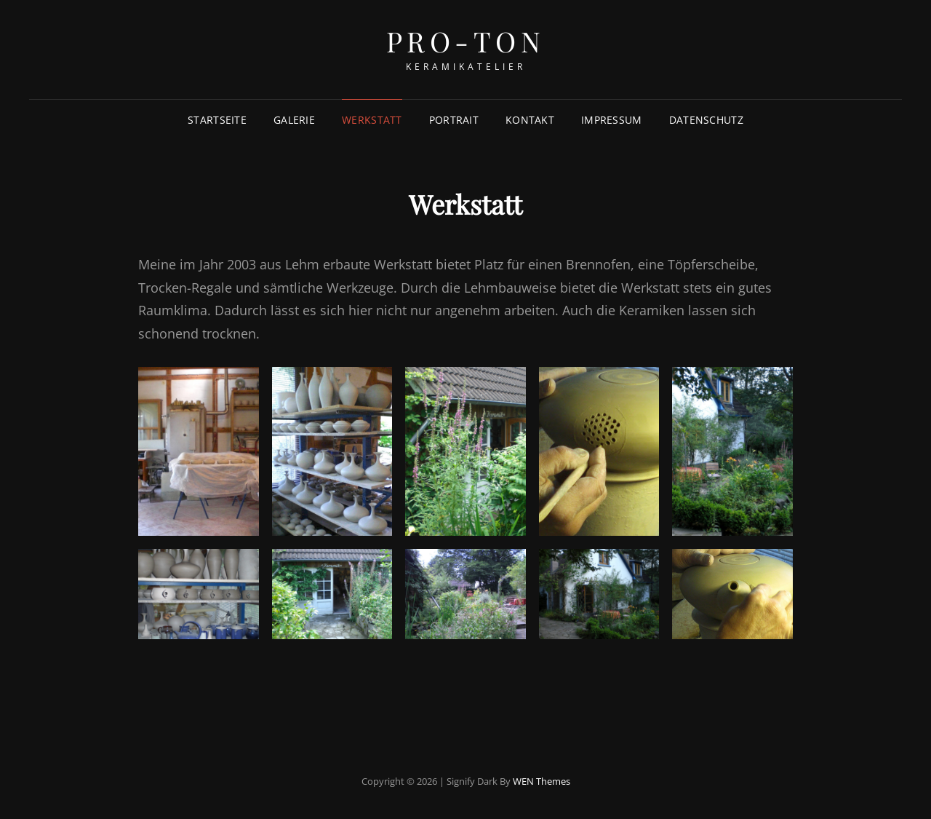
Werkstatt (372, 120)
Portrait (454, 120)
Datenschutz (706, 120)
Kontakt (530, 120)
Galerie (294, 120)
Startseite (217, 120)
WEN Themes (541, 781)
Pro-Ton (466, 41)
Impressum (611, 120)
